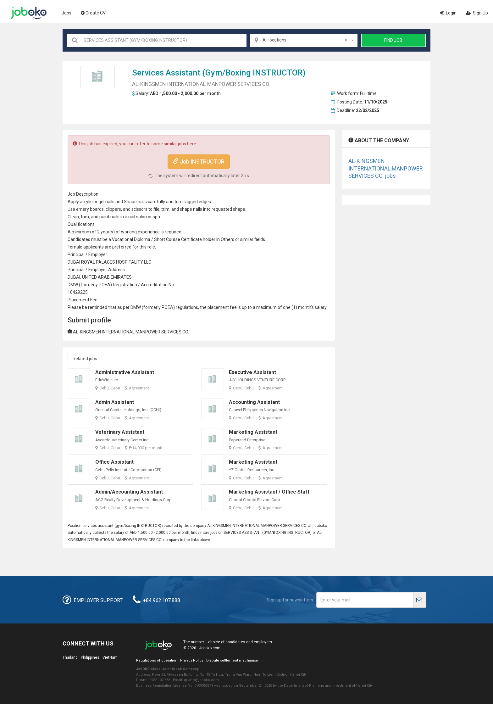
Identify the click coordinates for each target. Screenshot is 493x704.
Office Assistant (114, 462)
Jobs (66, 12)
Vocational (122, 239)
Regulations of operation (156, 660)
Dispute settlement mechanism (232, 660)
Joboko (29, 13)
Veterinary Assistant (119, 432)
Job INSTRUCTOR (198, 161)
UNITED (89, 277)
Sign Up (477, 12)
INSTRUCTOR (277, 72)
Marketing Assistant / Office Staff (269, 492)
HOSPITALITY (129, 262)
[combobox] (303, 40)
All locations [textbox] (305, 40)
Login (448, 12)
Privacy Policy (191, 660)
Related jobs (85, 358)
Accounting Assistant (254, 402)
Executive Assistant (252, 372)
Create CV (93, 12)
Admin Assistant (114, 402)
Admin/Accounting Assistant (129, 492)
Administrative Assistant (124, 372)
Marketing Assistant (253, 432)
